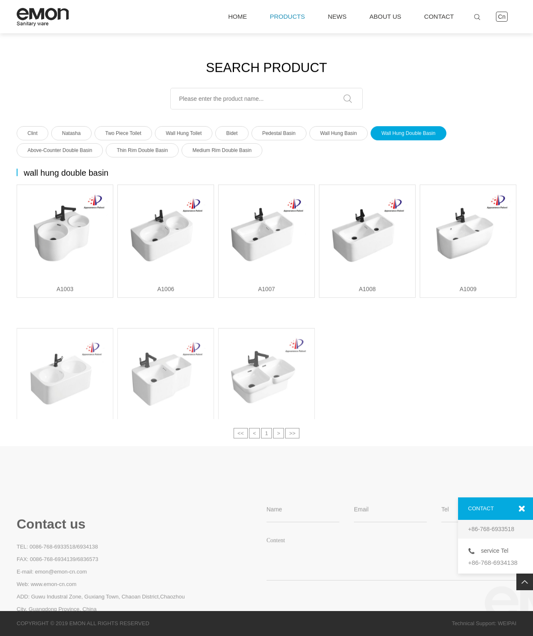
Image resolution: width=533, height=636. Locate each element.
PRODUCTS (287, 16)
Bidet (231, 135)
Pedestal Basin (279, 135)
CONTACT (439, 16)
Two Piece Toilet (123, 135)
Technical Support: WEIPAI (484, 623)
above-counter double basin (59, 152)
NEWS (337, 16)
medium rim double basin (222, 152)
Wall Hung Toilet (184, 135)
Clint (32, 135)
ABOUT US (385, 16)
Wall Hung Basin (338, 135)
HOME (237, 16)
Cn (502, 16)
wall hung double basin (408, 135)
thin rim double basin (142, 152)
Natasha (71, 135)
